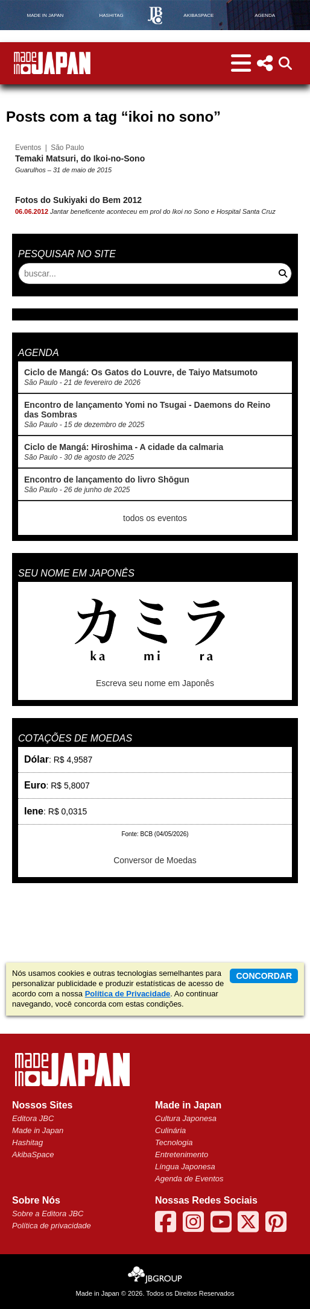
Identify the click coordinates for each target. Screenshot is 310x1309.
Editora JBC (33, 1118)
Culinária (170, 1130)
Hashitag (27, 1142)
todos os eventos (155, 518)
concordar (264, 976)
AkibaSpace (33, 1154)
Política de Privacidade (128, 993)
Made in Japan (37, 1130)
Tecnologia (173, 1142)
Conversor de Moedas (155, 860)
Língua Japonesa (185, 1166)
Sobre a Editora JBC (48, 1213)
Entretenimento (181, 1154)
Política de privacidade (51, 1225)
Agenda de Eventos (189, 1178)
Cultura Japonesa (186, 1118)
